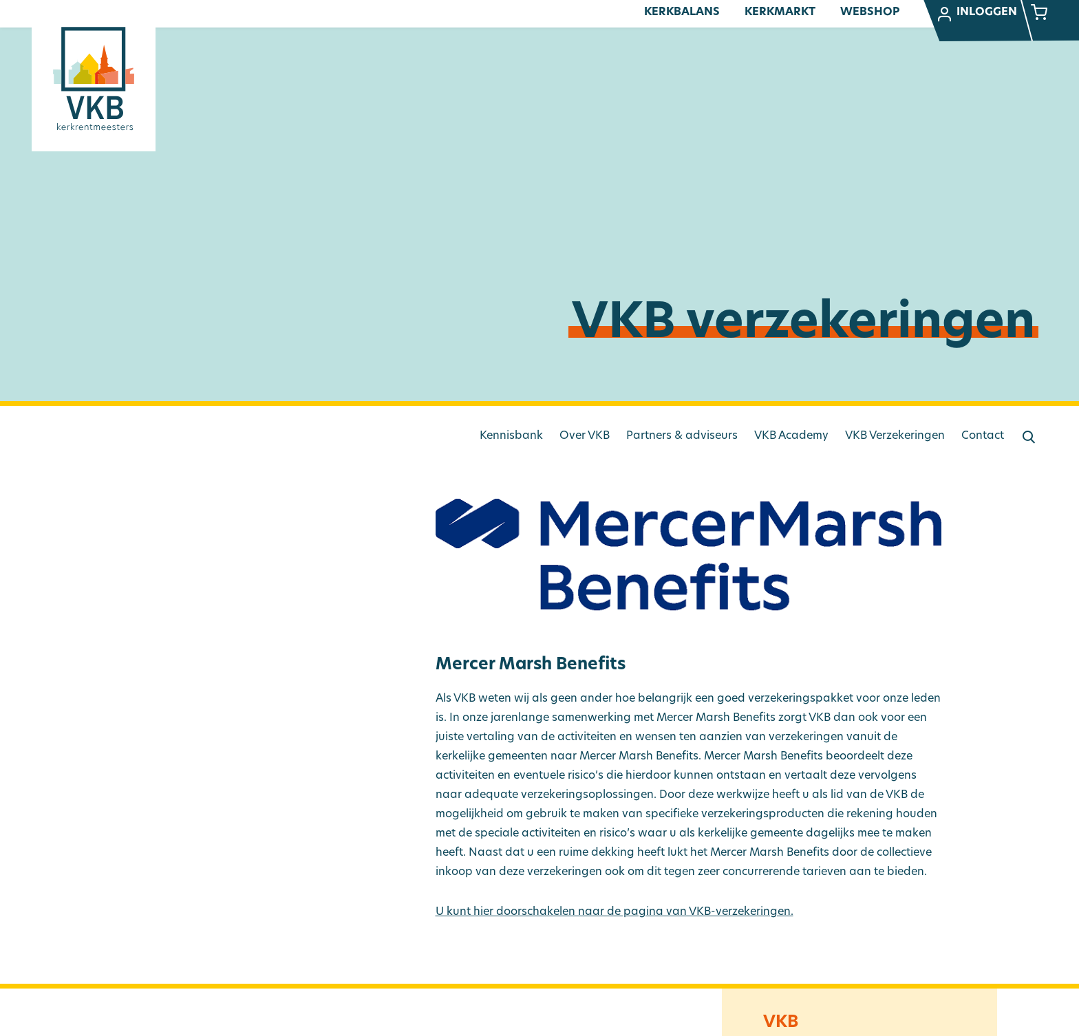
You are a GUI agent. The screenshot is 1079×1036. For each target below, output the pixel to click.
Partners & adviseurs (682, 436)
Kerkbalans (682, 12)
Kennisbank (511, 436)
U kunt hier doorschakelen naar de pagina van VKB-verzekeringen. (614, 912)
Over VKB (584, 436)
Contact (982, 436)
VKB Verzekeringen (895, 436)
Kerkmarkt (780, 12)
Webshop (869, 12)
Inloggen (976, 14)
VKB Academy (791, 436)
